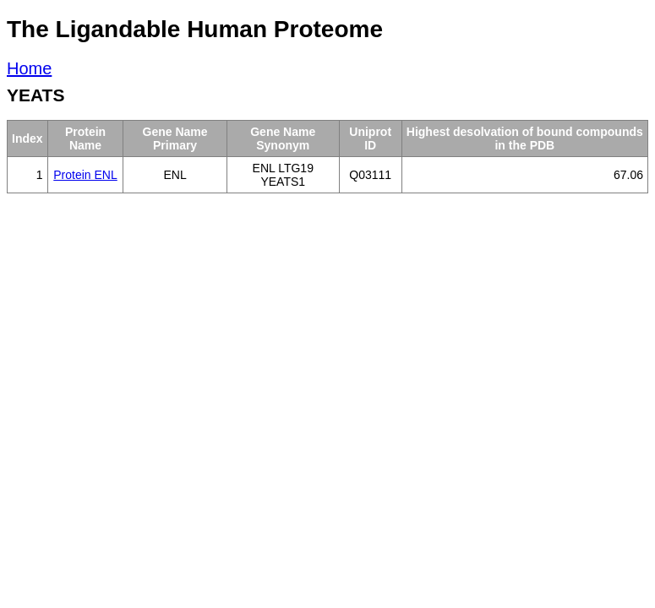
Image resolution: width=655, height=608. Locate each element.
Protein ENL (85, 175)
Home (29, 68)
